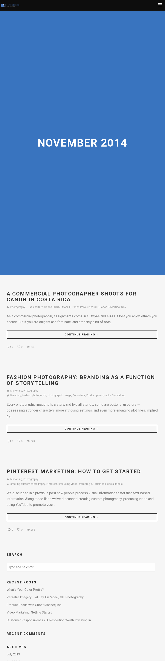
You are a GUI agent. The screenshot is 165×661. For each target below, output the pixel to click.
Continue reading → (82, 334)
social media (115, 483)
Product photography (98, 395)
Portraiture (79, 395)
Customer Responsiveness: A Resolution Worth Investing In (49, 620)
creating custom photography (27, 483)
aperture (38, 307)
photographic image (59, 395)
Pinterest (51, 483)
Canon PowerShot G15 (112, 307)
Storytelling (118, 395)
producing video (67, 483)
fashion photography (34, 395)
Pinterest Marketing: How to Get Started (74, 471)
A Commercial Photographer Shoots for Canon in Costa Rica (72, 296)
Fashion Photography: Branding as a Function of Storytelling (81, 380)
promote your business (92, 483)
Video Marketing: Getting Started (29, 612)
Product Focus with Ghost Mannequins (34, 605)
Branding (15, 395)
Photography (17, 307)
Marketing (16, 390)
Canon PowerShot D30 (85, 307)
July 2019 (13, 654)
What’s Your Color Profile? (25, 590)
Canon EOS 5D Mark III (57, 307)
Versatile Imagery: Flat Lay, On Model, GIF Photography (45, 597)
